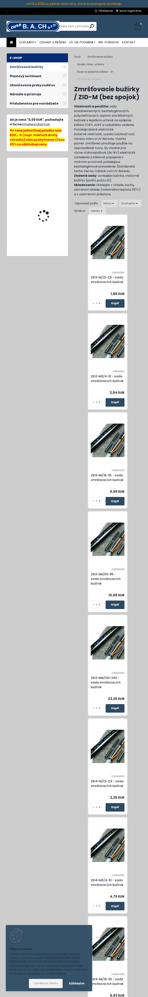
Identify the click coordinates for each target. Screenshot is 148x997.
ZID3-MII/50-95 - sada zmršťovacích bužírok (127, 381)
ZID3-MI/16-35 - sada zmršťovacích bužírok (94, 381)
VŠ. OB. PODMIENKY (82, 42)
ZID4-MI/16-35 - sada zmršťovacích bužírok (128, 585)
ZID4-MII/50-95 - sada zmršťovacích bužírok (93, 687)
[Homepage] (11, 42)
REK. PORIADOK (108, 42)
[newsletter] (131, 973)
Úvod (77, 57)
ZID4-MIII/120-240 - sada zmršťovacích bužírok (127, 687)
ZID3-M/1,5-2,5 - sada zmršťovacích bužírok (94, 279)
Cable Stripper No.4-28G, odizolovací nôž (49, 242)
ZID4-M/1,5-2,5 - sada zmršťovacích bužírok (128, 484)
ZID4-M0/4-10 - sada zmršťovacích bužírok (94, 585)
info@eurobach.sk (36, 124)
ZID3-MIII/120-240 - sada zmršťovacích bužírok (93, 484)
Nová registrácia (130, 11)
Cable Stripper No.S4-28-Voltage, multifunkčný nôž (46, 216)
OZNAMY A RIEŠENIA (53, 42)
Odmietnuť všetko (46, 983)
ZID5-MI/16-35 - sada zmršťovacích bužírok (94, 889)
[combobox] (110, 203)
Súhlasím (76, 983)
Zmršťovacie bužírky (100, 57)
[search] (92, 26)
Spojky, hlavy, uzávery (90, 64)
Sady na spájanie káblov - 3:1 (95, 72)
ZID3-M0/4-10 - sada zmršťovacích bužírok (128, 279)
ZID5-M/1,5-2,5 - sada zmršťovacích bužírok (94, 788)
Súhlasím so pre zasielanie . (96, 983)
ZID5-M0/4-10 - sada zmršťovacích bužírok (128, 788)
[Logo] (33, 26)
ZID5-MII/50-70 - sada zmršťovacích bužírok (127, 889)
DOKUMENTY (27, 42)
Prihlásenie (106, 11)
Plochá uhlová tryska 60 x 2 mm (48, 177)
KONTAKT (128, 42)
